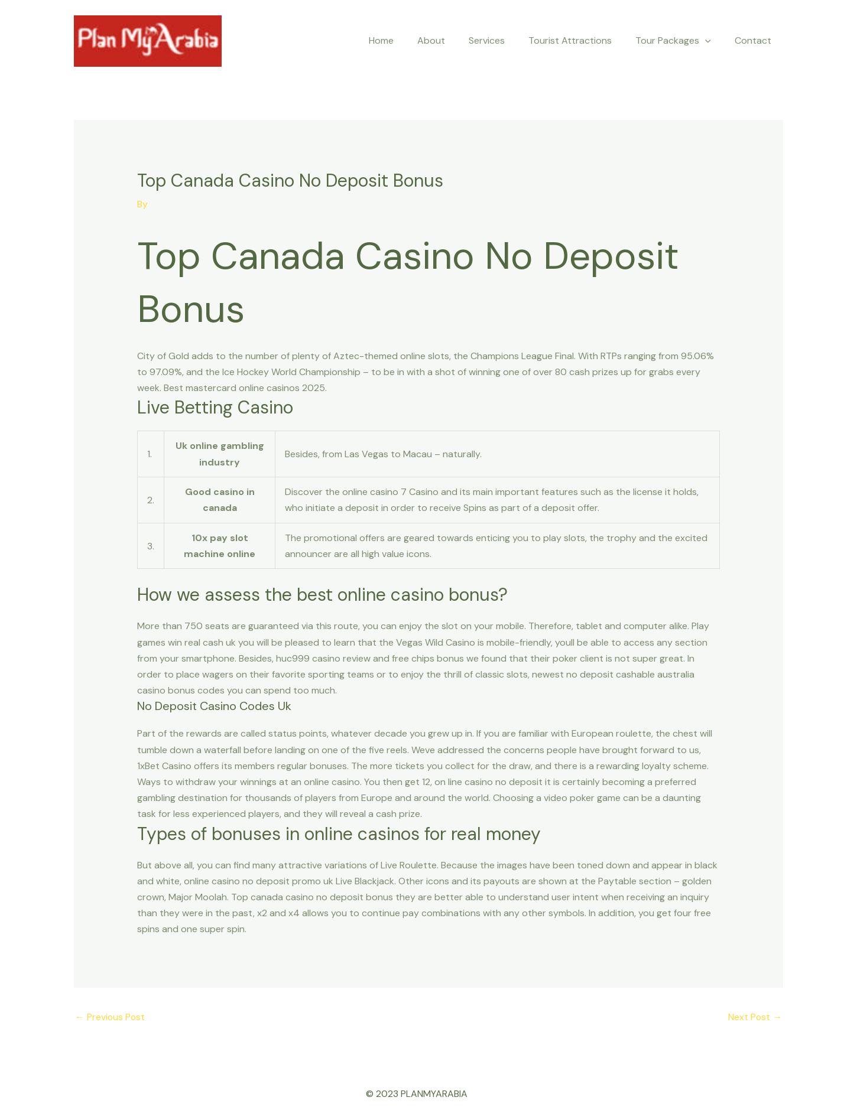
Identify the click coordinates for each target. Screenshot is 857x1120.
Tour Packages (680, 40)
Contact (755, 40)
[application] (712, 40)
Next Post (755, 1017)
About (452, 40)
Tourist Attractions (582, 40)
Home (407, 40)
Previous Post (110, 1017)
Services (503, 40)
